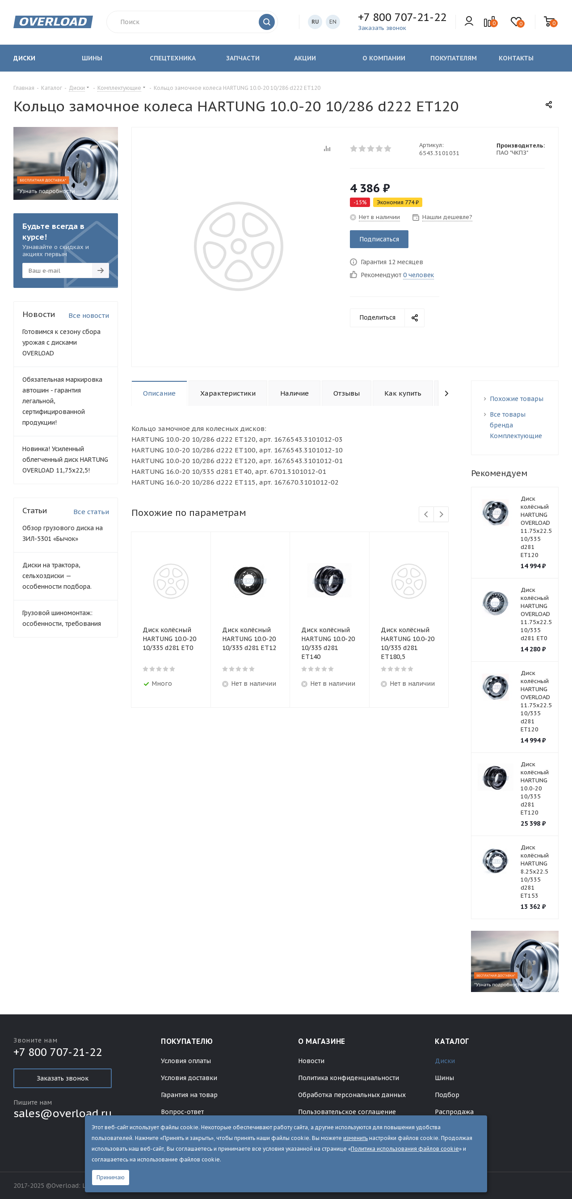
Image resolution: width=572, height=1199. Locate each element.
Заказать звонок (62, 1078)
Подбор (447, 1095)
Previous (426, 515)
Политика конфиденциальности (348, 1078)
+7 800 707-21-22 (402, 17)
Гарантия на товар (189, 1095)
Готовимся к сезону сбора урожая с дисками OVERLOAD (61, 342)
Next (441, 515)
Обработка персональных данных (352, 1095)
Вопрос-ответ (182, 1112)
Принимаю (111, 1177)
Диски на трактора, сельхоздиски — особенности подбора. (57, 576)
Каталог (452, 1041)
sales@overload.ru (62, 1113)
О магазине (321, 1041)
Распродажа (454, 1112)
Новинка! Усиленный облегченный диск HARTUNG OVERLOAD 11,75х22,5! (65, 459)
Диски (445, 1061)
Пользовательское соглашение (347, 1112)
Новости (311, 1061)
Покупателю (187, 1041)
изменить (355, 1138)
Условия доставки (189, 1078)
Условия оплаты (186, 1061)
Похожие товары (516, 399)
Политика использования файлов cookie (405, 1148)
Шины (444, 1078)
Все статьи (91, 511)
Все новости (88, 315)
